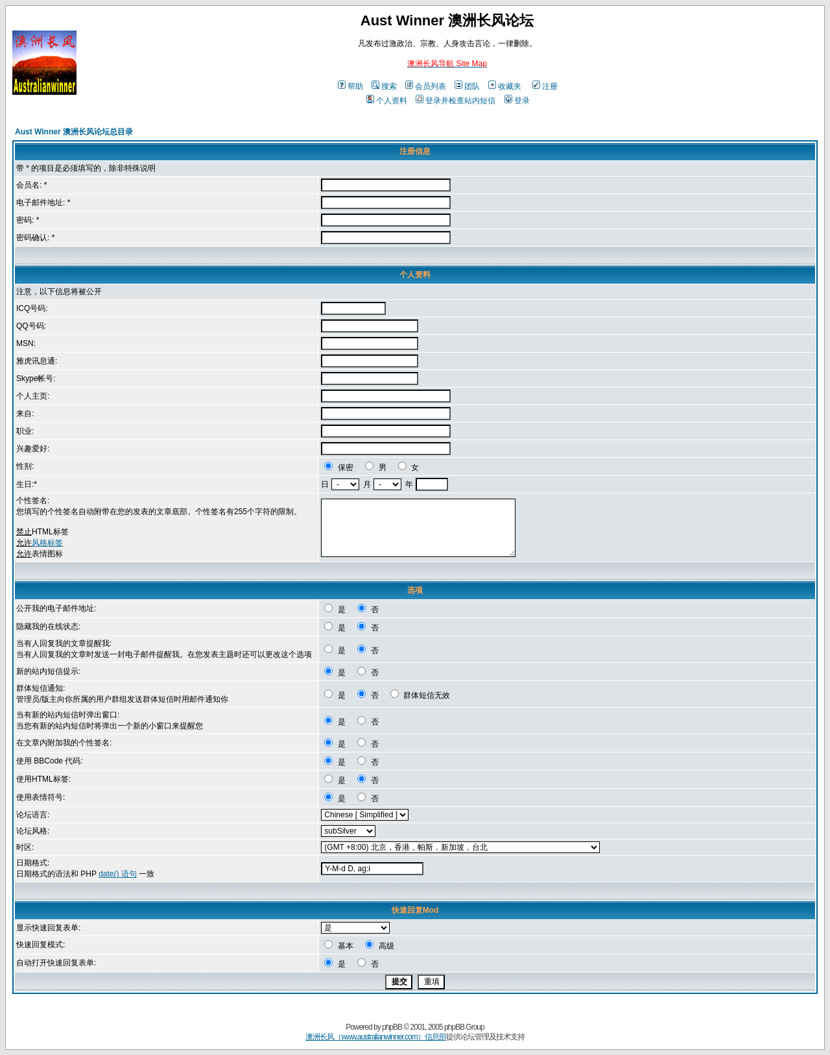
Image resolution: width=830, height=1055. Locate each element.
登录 (517, 100)
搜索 (384, 86)
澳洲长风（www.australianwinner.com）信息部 (375, 1036)
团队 (467, 86)
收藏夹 (504, 86)
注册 (545, 86)
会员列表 (425, 86)
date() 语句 (118, 873)
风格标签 (47, 542)
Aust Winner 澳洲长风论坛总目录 (74, 131)
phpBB (392, 1027)
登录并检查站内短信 (455, 100)
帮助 (350, 86)
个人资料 (386, 100)
